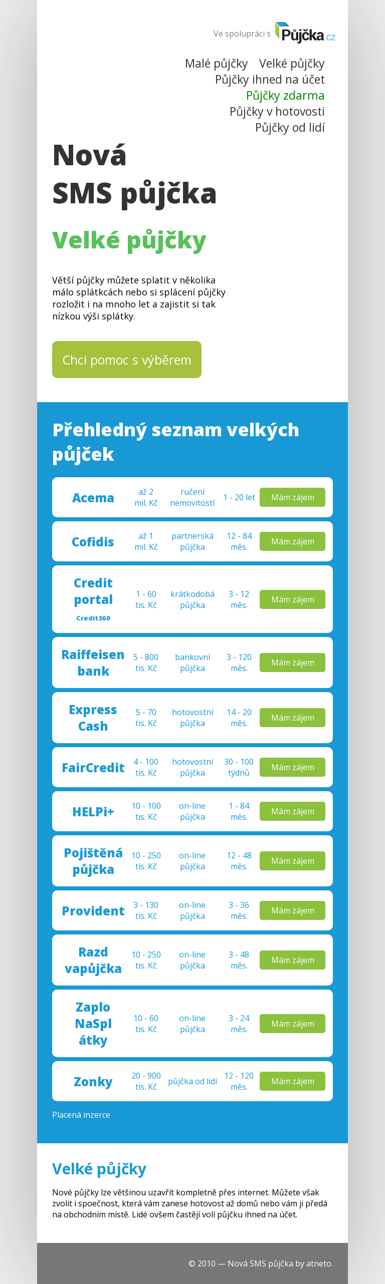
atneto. (319, 1263)
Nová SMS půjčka (135, 173)
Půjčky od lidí (290, 127)
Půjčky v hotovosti (277, 111)
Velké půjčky (292, 63)
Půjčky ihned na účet (270, 79)
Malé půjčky (216, 63)
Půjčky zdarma (285, 95)
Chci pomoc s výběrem (126, 359)
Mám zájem (292, 497)
